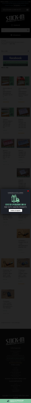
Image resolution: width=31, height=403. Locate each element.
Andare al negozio (15, 210)
